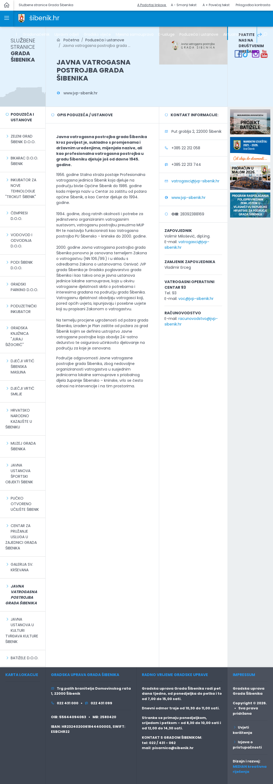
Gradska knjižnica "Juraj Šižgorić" (17, 336)
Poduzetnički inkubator (24, 308)
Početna (68, 40)
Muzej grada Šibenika (23, 446)
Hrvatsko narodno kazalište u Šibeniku (18, 419)
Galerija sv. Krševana (22, 567)
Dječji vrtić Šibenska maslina (22, 366)
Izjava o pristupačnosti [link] (247, 744)
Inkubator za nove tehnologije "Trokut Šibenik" (20, 188)
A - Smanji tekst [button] (183, 5)
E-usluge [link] (166, 34)
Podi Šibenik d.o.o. (22, 265)
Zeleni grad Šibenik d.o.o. (23, 139)
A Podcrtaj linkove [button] (152, 5)
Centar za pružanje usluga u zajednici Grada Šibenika (21, 537)
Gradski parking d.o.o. (24, 287)
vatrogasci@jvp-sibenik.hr (195, 181)
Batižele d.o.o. (24, 658)
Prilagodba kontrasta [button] (253, 5)
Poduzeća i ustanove (22, 117)
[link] (21, 18)
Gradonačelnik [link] (36, 34)
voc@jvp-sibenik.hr (196, 298)
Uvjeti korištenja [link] (242, 730)
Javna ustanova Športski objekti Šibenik (19, 474)
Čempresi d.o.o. (19, 215)
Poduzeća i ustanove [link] (198, 34)
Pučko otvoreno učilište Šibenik (25, 504)
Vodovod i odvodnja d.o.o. (21, 240)
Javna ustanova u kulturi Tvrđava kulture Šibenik (21, 630)
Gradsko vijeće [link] (97, 34)
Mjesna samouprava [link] (135, 34)
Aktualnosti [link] (233, 34)
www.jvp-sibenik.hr (80, 93)
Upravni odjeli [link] (66, 34)
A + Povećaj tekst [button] (216, 5)
